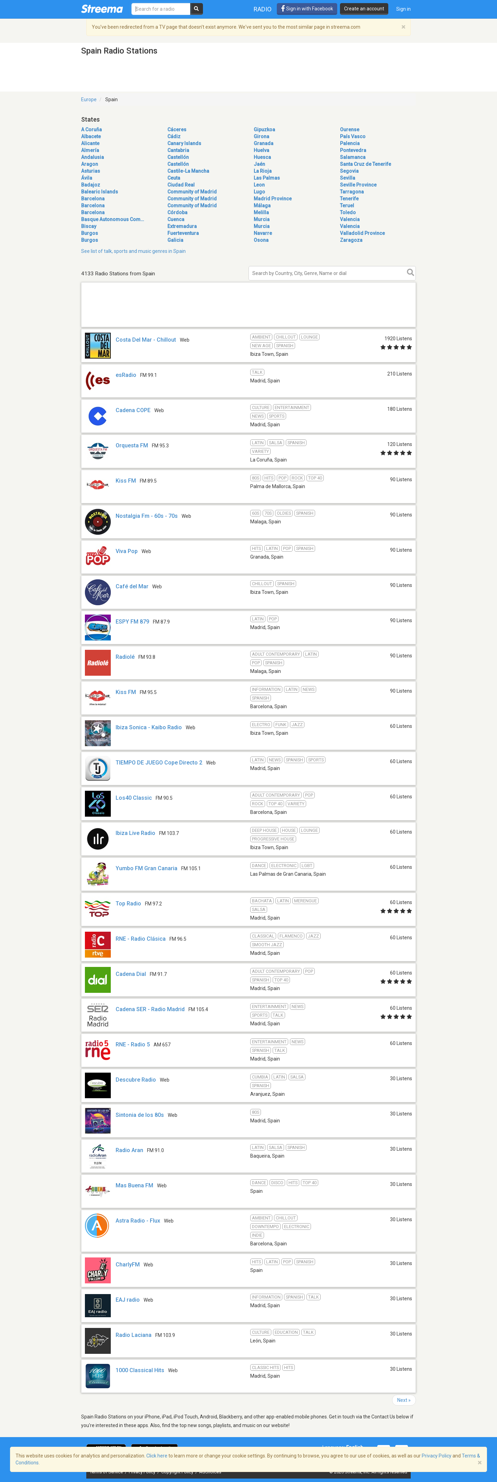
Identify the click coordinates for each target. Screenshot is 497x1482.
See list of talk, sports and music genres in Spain (133, 251)
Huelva (261, 150)
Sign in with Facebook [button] (307, 8)
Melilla (261, 212)
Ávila (86, 178)
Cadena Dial (131, 974)
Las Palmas (267, 178)
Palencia (350, 143)
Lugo (259, 191)
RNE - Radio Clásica (141, 938)
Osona (261, 240)
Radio (263, 9)
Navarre (263, 233)
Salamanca (353, 157)
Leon (259, 185)
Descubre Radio (136, 1079)
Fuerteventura (183, 233)
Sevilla (347, 178)
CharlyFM (128, 1264)
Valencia (350, 219)
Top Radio (128, 903)
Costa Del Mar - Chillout (146, 339)
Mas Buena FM (134, 1185)
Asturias (90, 171)
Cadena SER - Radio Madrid (150, 1009)
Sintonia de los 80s (140, 1115)
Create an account (364, 8)
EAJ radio (128, 1299)
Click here (156, 1456)
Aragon (89, 164)
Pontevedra (353, 150)
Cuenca (175, 219)
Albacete (91, 136)
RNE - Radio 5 (133, 1044)
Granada (263, 143)
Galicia (175, 240)
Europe (89, 99)
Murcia (262, 219)
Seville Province (358, 185)
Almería (90, 150)
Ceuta (173, 178)
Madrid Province (273, 198)
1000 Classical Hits (140, 1370)
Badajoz (90, 185)
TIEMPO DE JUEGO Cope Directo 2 (159, 762)
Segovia (349, 171)
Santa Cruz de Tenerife (365, 164)
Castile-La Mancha (188, 171)
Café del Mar (132, 586)
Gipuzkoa (264, 129)
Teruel (347, 205)
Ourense (349, 129)
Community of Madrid (192, 191)
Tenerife (349, 198)
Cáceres (176, 129)
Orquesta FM (132, 445)
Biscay (88, 226)
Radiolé (125, 657)
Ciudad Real (181, 185)
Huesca (262, 157)
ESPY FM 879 (132, 621)
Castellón (178, 157)
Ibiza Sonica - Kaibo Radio (149, 727)
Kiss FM (126, 480)
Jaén (259, 164)
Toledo (348, 212)
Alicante (90, 143)
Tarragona (352, 191)
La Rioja (263, 171)
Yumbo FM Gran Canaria (146, 868)
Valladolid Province (362, 233)
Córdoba (177, 212)
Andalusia (92, 157)
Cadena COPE (133, 410)
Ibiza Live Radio (135, 833)
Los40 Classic (134, 798)
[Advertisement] (248, 326)
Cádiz (174, 136)
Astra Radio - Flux (138, 1220)
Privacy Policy (436, 1456)
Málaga (262, 205)
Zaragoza (351, 240)
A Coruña (91, 129)
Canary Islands (184, 143)
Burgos (89, 233)
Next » (404, 1400)
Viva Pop (127, 551)
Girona (261, 136)
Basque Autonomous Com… (112, 219)
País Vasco (353, 136)
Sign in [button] (403, 9)
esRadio (126, 375)
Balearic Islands (99, 191)
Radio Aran (129, 1150)
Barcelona (93, 198)
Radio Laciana (134, 1335)
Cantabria (178, 150)
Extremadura (182, 226)
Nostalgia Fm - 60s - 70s (147, 516)
